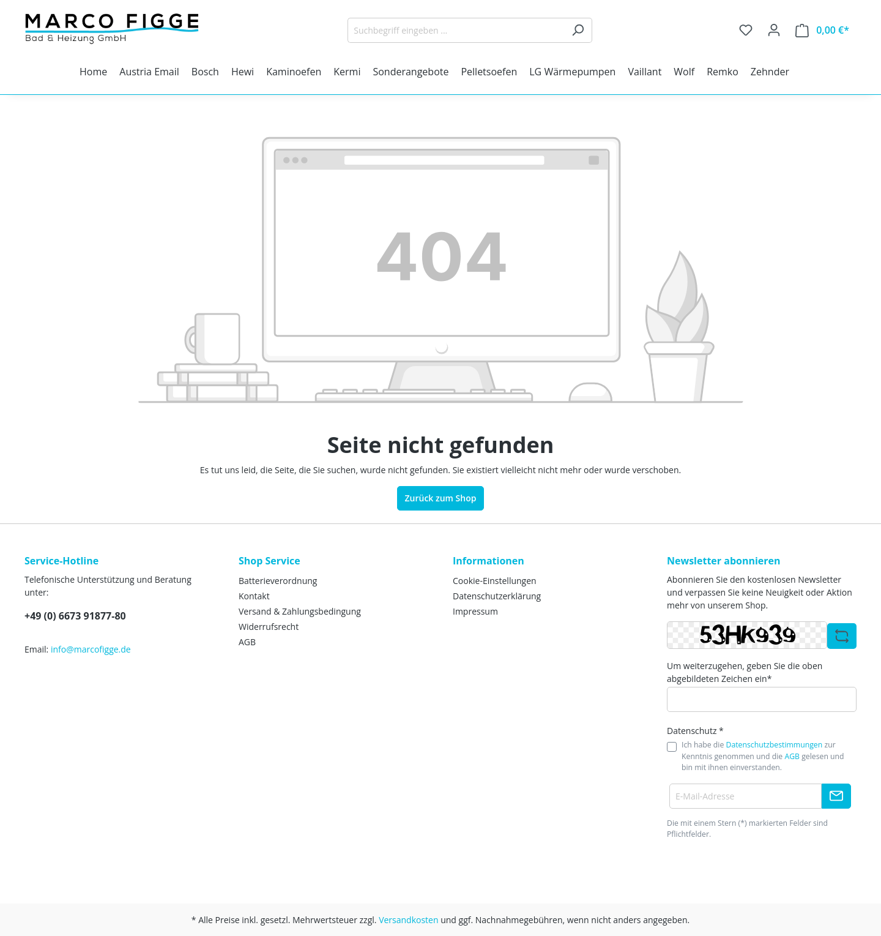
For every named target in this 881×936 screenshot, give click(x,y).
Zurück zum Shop (441, 498)
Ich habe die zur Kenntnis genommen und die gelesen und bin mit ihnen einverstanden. (763, 756)
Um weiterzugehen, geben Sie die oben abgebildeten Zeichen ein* (744, 672)
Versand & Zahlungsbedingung (300, 611)
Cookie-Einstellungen (495, 580)
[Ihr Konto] (774, 30)
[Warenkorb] (822, 30)
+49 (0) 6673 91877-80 (75, 616)
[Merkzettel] (746, 30)
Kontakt (254, 596)
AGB (247, 642)
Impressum (475, 611)
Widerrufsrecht (269, 626)
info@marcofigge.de (91, 649)
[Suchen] (577, 30)
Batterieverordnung (278, 580)
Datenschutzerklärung (497, 596)
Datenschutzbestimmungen (774, 744)
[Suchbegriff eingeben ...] (456, 30)
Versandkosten (408, 920)
